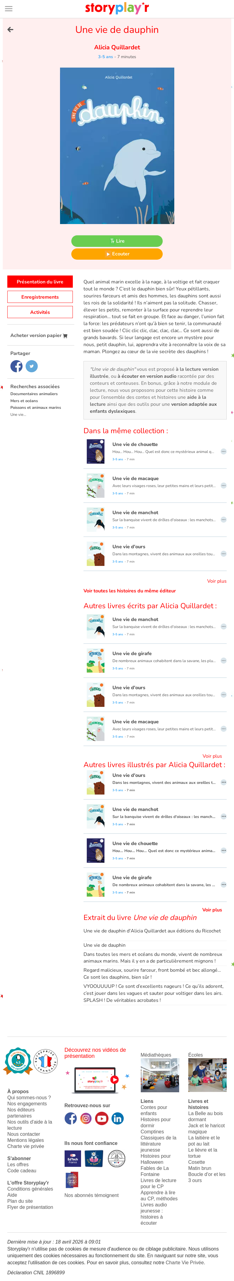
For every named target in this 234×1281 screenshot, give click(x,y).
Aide (12, 1195)
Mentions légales (25, 1140)
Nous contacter (23, 1134)
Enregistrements (40, 297)
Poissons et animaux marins (35, 407)
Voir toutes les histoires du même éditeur (129, 591)
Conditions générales (30, 1189)
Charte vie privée (25, 1146)
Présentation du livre (40, 282)
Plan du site (20, 1201)
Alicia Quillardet (117, 47)
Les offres (18, 1164)
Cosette (196, 1162)
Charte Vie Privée (185, 1262)
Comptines (152, 1131)
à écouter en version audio (147, 376)
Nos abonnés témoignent (92, 1195)
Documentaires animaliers (34, 394)
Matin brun (199, 1168)
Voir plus (217, 581)
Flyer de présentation (30, 1207)
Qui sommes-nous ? (29, 1097)
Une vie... (18, 414)
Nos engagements (27, 1103)
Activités (40, 312)
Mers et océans (24, 401)
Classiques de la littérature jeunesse (158, 1144)
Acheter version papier (39, 335)
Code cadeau (21, 1170)
